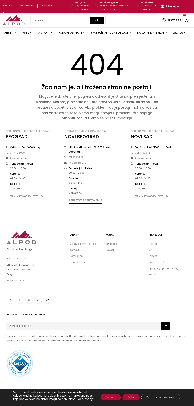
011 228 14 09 (107, 9)
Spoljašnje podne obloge (164, 268)
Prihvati (108, 397)
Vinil (151, 250)
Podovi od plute (158, 262)
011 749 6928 (82, 9)
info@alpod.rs (174, 6)
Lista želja (111, 244)
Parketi (153, 244)
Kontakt (7, 5)
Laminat (153, 256)
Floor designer (79, 262)
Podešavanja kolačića (160, 397)
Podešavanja (36, 402)
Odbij (129, 397)
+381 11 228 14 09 (16, 258)
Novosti (110, 250)
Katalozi (47, 5)
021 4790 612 (148, 9)
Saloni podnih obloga (83, 244)
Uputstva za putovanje (26, 196)
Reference (27, 5)
